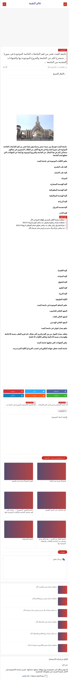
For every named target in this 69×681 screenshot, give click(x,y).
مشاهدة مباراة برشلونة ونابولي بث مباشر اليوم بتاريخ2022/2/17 (43, 222)
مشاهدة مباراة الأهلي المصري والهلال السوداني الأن (47, 220)
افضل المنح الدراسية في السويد (21, 481)
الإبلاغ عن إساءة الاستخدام (57, 659)
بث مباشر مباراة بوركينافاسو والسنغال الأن (43, 633)
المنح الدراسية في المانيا (57, 481)
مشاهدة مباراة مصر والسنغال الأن (45, 622)
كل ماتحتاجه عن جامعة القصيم (55, 510)
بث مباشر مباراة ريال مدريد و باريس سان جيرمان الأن (46, 228)
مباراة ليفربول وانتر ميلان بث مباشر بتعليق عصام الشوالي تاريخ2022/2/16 (40, 225)
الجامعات (62, 50)
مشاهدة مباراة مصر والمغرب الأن (45, 587)
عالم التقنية (34, 3)
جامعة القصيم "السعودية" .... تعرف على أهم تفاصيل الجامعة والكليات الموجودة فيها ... (18, 512)
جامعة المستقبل (27, 539)
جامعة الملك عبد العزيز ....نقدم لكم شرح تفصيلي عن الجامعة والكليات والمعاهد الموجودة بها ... (51, 541)
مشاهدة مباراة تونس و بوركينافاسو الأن (44, 598)
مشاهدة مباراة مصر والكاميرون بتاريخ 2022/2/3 (41, 645)
